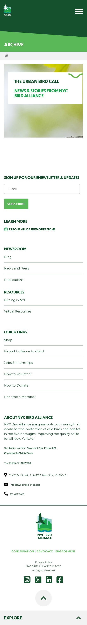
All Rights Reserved (43, 570)
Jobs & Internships (18, 363)
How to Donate (16, 385)
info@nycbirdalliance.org (25, 484)
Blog (8, 257)
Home (6, 56)
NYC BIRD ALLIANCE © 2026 (43, 566)
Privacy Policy (43, 562)
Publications (13, 280)
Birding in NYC (15, 300)
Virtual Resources (17, 311)
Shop (8, 340)
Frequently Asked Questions (32, 229)
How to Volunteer (18, 374)
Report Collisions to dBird (24, 351)
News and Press (16, 268)
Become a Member (19, 397)
